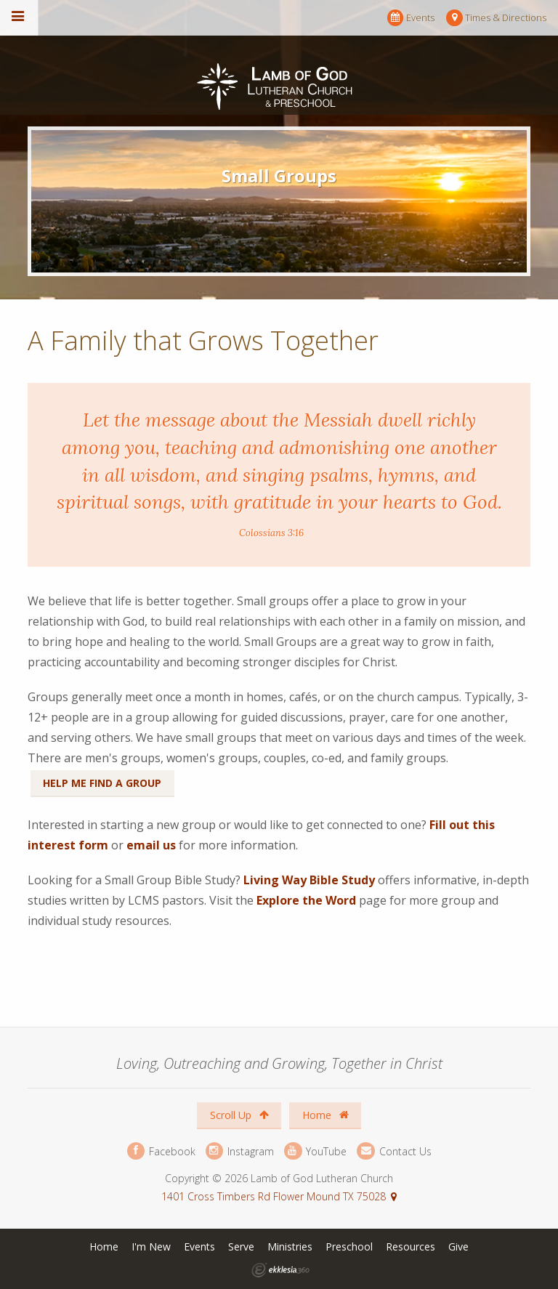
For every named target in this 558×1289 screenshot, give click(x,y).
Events (410, 17)
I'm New (151, 1246)
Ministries (289, 1246)
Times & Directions (496, 17)
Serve (241, 1246)
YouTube (315, 1151)
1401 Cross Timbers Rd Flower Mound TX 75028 (273, 1196)
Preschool (349, 1246)
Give (458, 1246)
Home (325, 1115)
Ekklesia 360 (280, 1270)
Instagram (240, 1151)
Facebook (161, 1151)
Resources (410, 1246)
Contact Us (394, 1151)
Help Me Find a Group (102, 783)
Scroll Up (239, 1115)
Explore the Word (306, 900)
